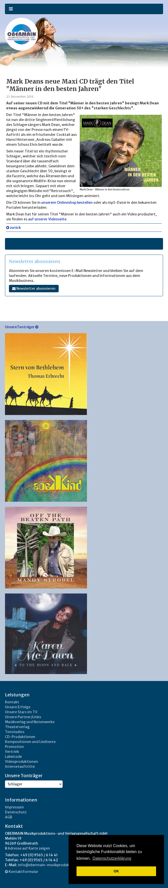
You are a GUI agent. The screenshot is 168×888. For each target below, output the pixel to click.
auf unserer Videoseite (47, 219)
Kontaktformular (21, 871)
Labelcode (13, 756)
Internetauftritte (20, 766)
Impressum (14, 807)
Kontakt (12, 702)
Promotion (14, 746)
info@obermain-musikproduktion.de (50, 865)
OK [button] (116, 871)
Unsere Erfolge (17, 707)
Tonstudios (14, 732)
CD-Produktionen (20, 737)
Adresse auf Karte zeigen (27, 848)
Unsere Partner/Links (23, 717)
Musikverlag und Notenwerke (29, 722)
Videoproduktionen (21, 761)
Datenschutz (16, 812)
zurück (13, 227)
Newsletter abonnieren (33, 288)
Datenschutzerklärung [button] (112, 858)
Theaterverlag (17, 727)
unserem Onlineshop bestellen (67, 202)
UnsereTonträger (21, 327)
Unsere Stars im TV (21, 712)
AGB (8, 817)
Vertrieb (12, 751)
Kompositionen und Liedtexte (30, 742)
